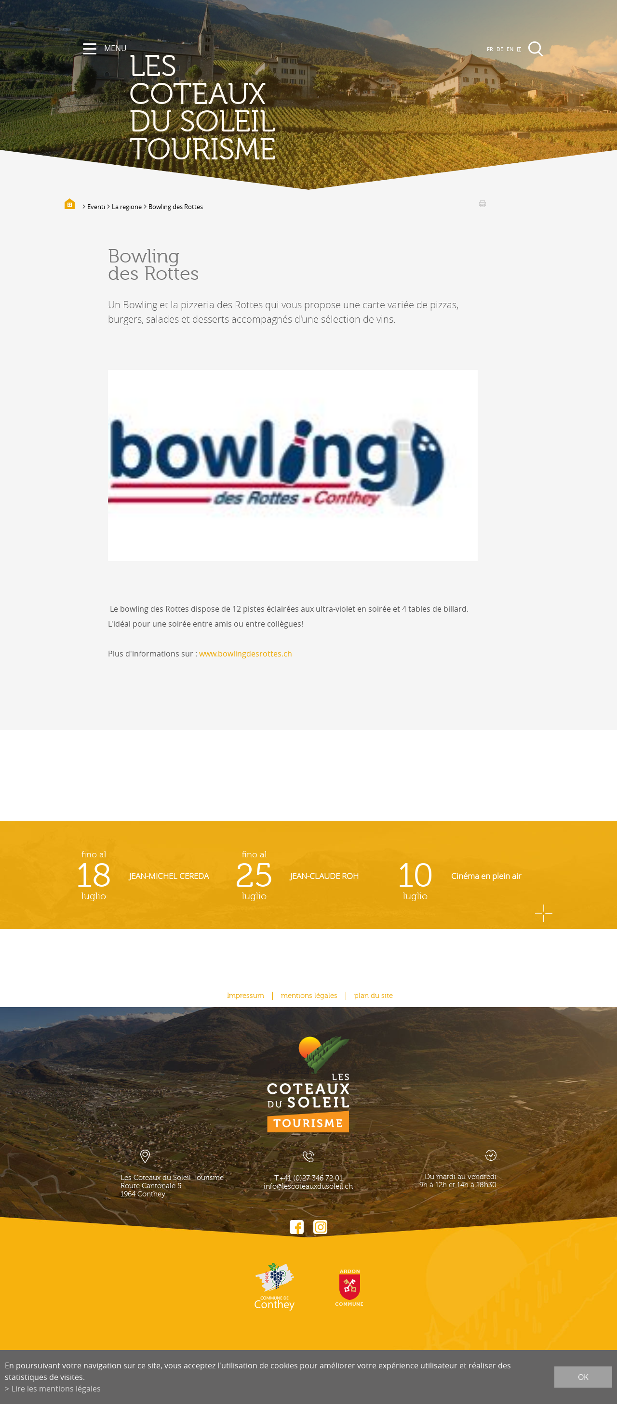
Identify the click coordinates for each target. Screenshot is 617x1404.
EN (510, 48)
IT (519, 48)
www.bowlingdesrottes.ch (245, 653)
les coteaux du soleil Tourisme (202, 108)
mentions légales (309, 996)
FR (490, 48)
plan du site (373, 996)
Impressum (245, 996)
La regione (127, 206)
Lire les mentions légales (56, 1388)
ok (583, 1377)
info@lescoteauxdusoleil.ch (308, 1186)
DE (499, 48)
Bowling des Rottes (175, 206)
